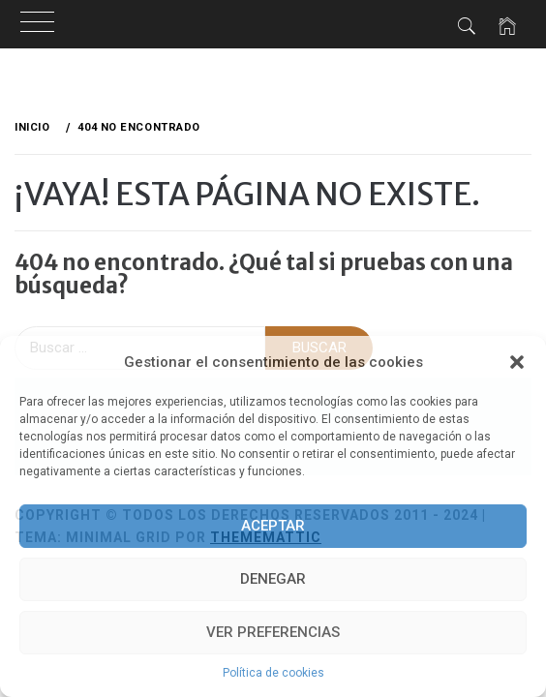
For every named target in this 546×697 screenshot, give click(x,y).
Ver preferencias (273, 632)
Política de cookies (273, 673)
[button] (517, 362)
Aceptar (273, 525)
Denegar (273, 579)
